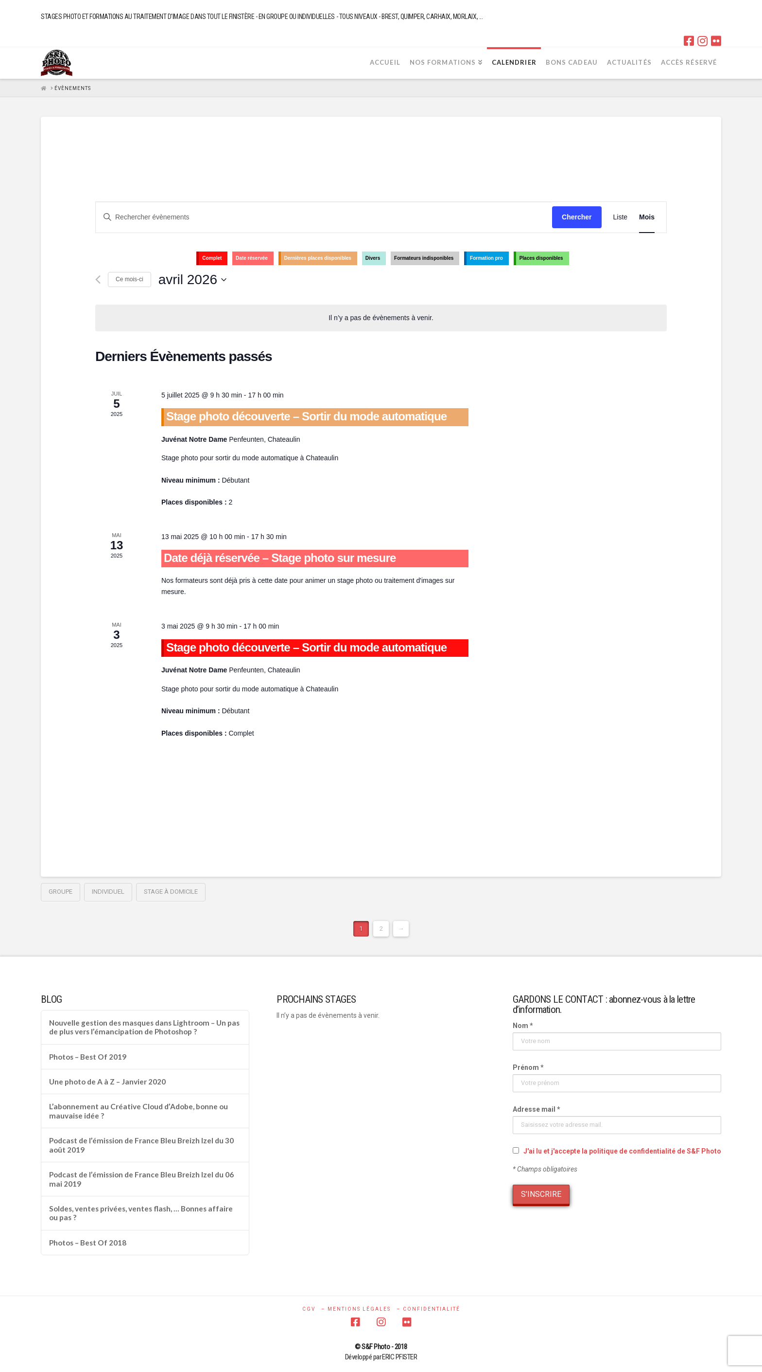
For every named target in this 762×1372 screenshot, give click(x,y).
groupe (60, 891)
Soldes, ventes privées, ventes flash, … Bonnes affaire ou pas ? (141, 1213)
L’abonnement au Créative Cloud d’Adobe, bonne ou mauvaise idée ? (138, 1111)
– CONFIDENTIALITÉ (428, 1309)
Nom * (523, 1025)
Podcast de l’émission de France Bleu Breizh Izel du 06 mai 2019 (141, 1179)
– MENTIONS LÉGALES (356, 1309)
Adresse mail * (536, 1109)
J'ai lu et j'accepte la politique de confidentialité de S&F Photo (622, 1151)
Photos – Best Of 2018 (87, 1242)
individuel (108, 891)
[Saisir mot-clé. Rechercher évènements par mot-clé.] (324, 217)
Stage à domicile (171, 891)
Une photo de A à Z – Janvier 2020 (107, 1081)
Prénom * (528, 1067)
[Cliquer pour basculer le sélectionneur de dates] (192, 279)
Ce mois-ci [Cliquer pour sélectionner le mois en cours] (129, 279)
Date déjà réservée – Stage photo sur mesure (280, 557)
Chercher (576, 217)
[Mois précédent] (98, 279)
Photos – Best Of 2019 (87, 1056)
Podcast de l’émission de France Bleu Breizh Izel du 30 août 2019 (141, 1145)
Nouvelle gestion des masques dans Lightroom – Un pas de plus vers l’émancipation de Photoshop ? (144, 1027)
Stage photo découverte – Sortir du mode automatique (306, 416)
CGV (308, 1309)
